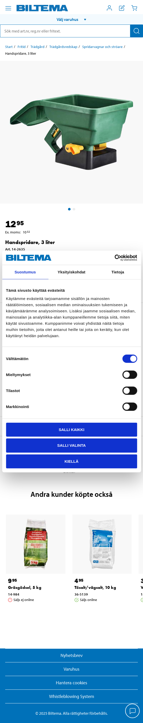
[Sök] (136, 31)
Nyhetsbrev (72, 655)
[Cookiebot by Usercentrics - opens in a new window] (114, 257)
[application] (132, 711)
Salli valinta (71, 445)
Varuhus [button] (71, 669)
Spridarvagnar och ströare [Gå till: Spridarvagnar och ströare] (102, 46)
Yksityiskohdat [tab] (71, 272)
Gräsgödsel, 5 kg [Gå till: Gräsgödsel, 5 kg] (24, 587)
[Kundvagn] (134, 8)
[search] (71, 31)
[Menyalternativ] (8, 8)
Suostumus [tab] (25, 272)
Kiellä (71, 461)
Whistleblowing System (71, 696)
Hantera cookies (71, 683)
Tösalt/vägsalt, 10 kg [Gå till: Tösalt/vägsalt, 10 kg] (95, 587)
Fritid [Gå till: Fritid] (22, 46)
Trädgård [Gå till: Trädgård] (37, 46)
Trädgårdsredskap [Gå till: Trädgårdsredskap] (63, 46)
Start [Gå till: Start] (9, 46)
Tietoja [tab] (117, 272)
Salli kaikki (71, 429)
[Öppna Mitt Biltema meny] (109, 8)
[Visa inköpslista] (122, 8)
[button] (71, 19)
